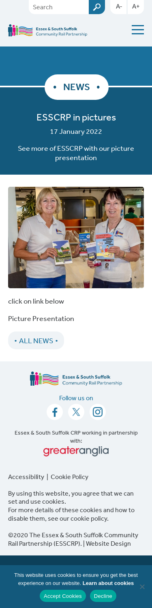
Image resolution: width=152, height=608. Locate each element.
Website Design (108, 543)
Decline (103, 596)
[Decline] (142, 587)
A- (119, 6)
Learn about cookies (108, 583)
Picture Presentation (41, 318)
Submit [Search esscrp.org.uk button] (97, 7)
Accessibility (26, 477)
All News (36, 340)
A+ (136, 6)
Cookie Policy (69, 477)
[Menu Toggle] (138, 29)
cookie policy (89, 518)
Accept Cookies (63, 596)
